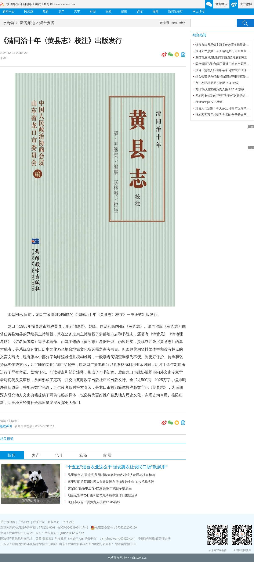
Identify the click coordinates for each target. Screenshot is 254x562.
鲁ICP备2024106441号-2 (73, 527)
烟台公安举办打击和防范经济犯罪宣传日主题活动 (103, 495)
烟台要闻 (47, 23)
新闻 (12, 455)
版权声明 (6, 426)
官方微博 (246, 4)
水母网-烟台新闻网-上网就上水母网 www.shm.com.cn (40, 4)
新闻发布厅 (175, 11)
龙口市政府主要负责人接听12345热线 (94, 502)
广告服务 (24, 522)
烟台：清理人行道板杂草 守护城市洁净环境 (224, 70)
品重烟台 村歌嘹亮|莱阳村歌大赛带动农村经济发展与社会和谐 (111, 475)
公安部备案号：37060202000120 (116, 527)
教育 (46, 11)
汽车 (77, 11)
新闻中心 (8, 11)
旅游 (108, 11)
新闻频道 (27, 23)
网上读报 (198, 11)
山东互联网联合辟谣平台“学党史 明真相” (86, 544)
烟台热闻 (199, 35)
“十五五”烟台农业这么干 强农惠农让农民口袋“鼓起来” (116, 467)
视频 (155, 11)
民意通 (28, 11)
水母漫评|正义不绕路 (209, 102)
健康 (124, 11)
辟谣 (140, 11)
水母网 (9, 23)
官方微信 (221, 4)
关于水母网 (8, 522)
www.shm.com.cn (136, 557)
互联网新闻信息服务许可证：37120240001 (27, 527)
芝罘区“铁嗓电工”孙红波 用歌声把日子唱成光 (100, 488)
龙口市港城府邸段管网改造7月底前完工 (221, 57)
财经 (93, 11)
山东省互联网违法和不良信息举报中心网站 (28, 544)
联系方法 (39, 522)
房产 (61, 11)
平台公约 (68, 522)
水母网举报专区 (125, 544)
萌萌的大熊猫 (31, 500)
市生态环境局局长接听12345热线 (216, 83)
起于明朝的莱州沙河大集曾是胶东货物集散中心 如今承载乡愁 (111, 481)
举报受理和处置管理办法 (154, 538)
